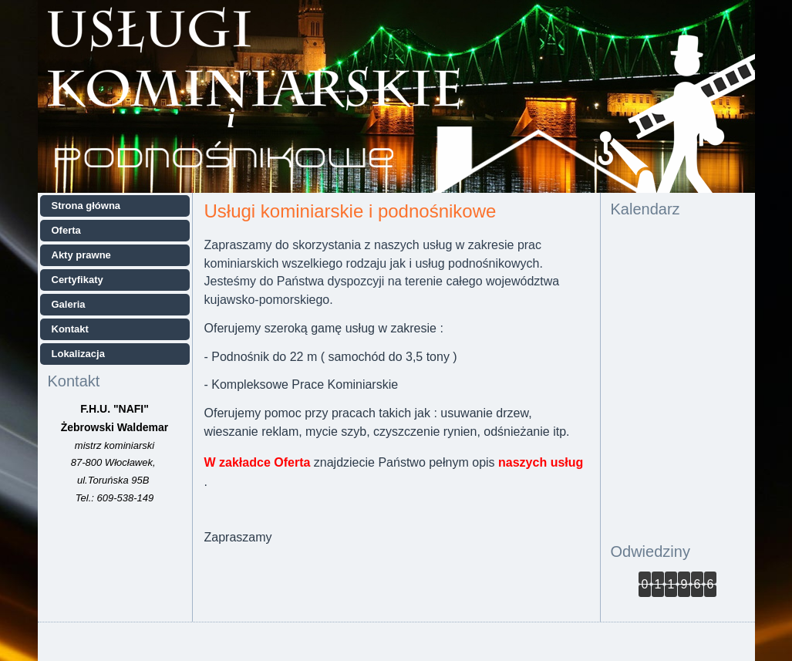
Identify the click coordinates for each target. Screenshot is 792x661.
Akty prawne (81, 255)
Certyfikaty (77, 279)
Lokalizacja (78, 353)
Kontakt (70, 329)
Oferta (66, 230)
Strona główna (86, 205)
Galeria (69, 304)
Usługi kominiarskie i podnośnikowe (350, 211)
